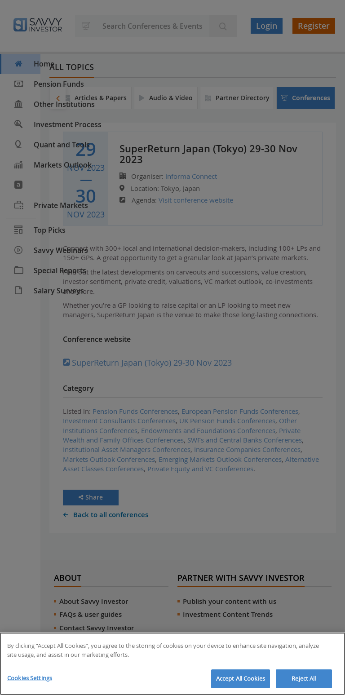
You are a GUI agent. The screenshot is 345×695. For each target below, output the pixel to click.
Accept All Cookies (240, 678)
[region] (172, 664)
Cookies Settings (29, 678)
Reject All (304, 678)
